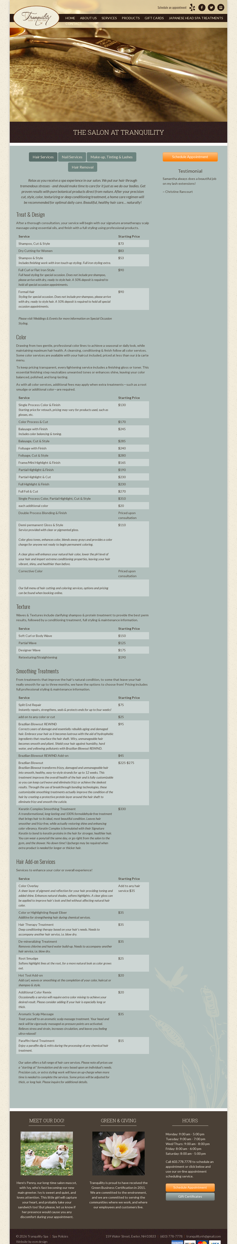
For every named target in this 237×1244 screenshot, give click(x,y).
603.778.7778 (182, 1162)
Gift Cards (154, 18)
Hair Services (43, 157)
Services (109, 18)
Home (70, 18)
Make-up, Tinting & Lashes (111, 157)
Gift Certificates (190, 1196)
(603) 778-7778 (171, 1236)
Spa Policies (60, 1236)
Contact (73, 23)
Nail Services (72, 157)
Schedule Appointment (190, 156)
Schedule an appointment (172, 7)
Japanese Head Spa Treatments (196, 18)
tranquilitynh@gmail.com (204, 1236)
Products (131, 18)
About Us (88, 18)
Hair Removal (83, 167)
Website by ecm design (31, 1242)
